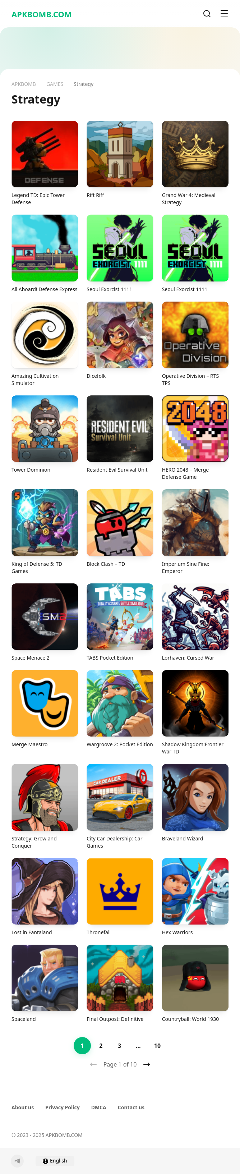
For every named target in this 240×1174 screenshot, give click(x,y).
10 (157, 1046)
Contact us (131, 1107)
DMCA (98, 1107)
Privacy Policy (62, 1107)
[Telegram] (17, 1161)
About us (22, 1107)
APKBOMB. (41, 14)
